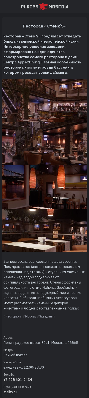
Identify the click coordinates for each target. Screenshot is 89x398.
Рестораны (14, 316)
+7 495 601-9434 (17, 379)
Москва (30, 316)
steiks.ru (10, 392)
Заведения (47, 316)
